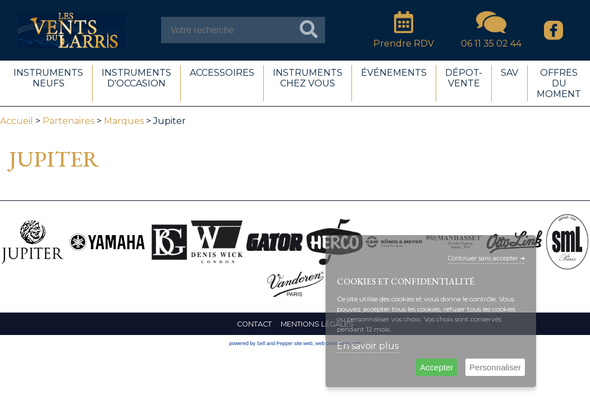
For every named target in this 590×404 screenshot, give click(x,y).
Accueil (16, 121)
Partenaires (68, 121)
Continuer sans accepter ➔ (486, 258)
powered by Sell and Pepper (260, 343)
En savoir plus (368, 346)
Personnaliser (495, 367)
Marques (124, 121)
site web (303, 343)
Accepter (436, 367)
